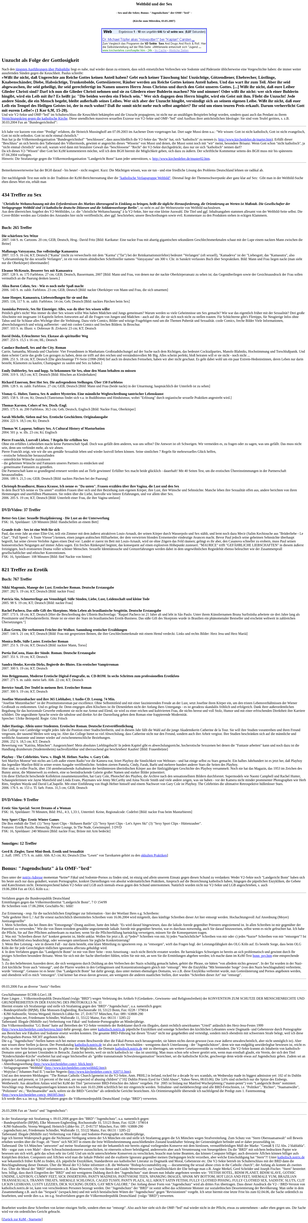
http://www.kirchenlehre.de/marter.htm (245, 139)
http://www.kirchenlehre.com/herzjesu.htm (32, 1029)
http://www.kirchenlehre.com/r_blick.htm (62, 1064)
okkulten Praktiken (154, 855)
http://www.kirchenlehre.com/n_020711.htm (99, 1071)
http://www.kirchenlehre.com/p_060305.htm (33, 1095)
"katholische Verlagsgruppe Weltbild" (145, 178)
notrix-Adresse (32, 877)
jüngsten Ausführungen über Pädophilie (43, 69)
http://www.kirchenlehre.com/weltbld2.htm (75, 1068)
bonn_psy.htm (262, 955)
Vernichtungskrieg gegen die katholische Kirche (34, 118)
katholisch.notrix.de (111, 1029)
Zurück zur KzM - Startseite (22, 1219)
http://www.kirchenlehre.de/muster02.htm (181, 158)
